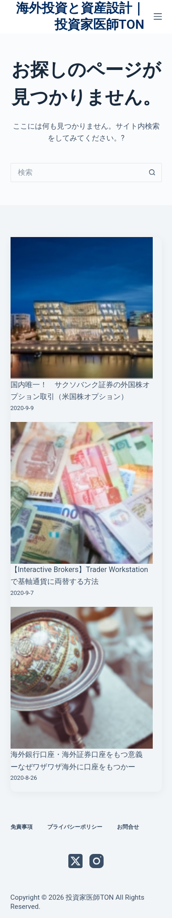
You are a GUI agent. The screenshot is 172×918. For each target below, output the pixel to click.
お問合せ (128, 827)
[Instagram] (96, 861)
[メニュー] (158, 16)
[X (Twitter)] (75, 861)
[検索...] (77, 172)
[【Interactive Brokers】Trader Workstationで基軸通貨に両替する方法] (82, 493)
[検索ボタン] (152, 172)
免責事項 (22, 827)
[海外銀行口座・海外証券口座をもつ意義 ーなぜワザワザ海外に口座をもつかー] (82, 678)
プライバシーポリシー (74, 827)
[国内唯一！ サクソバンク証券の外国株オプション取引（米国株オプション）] (82, 308)
